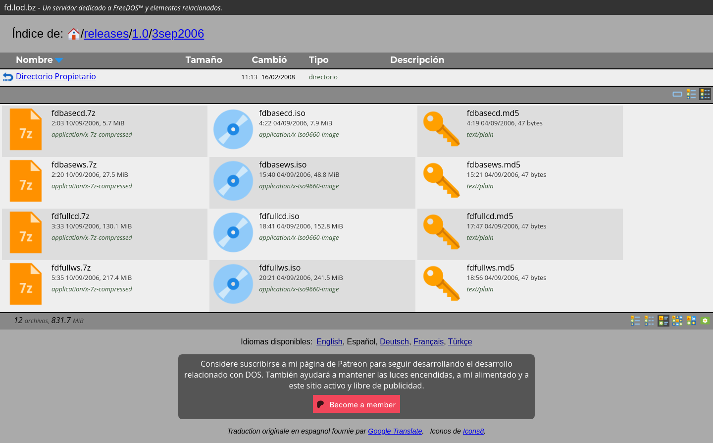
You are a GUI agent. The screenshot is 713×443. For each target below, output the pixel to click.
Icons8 (473, 431)
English (329, 341)
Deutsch (394, 341)
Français (428, 341)
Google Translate (395, 431)
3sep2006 (178, 33)
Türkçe (460, 341)
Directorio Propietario (56, 76)
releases (106, 33)
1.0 (140, 33)
